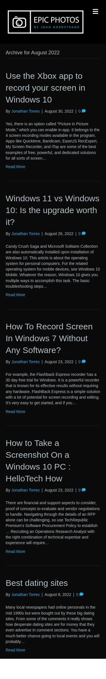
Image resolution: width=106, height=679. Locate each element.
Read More (15, 166)
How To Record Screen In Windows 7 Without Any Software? (49, 338)
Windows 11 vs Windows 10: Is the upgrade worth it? (52, 210)
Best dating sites (37, 583)
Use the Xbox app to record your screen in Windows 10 (45, 87)
